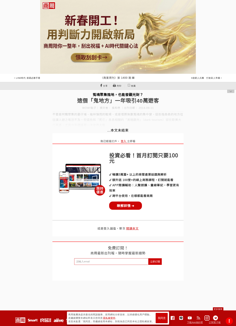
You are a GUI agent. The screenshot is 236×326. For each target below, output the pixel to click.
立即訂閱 (155, 261)
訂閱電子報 (215, 322)
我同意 (162, 318)
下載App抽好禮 (195, 322)
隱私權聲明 (109, 318)
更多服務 (218, 309)
